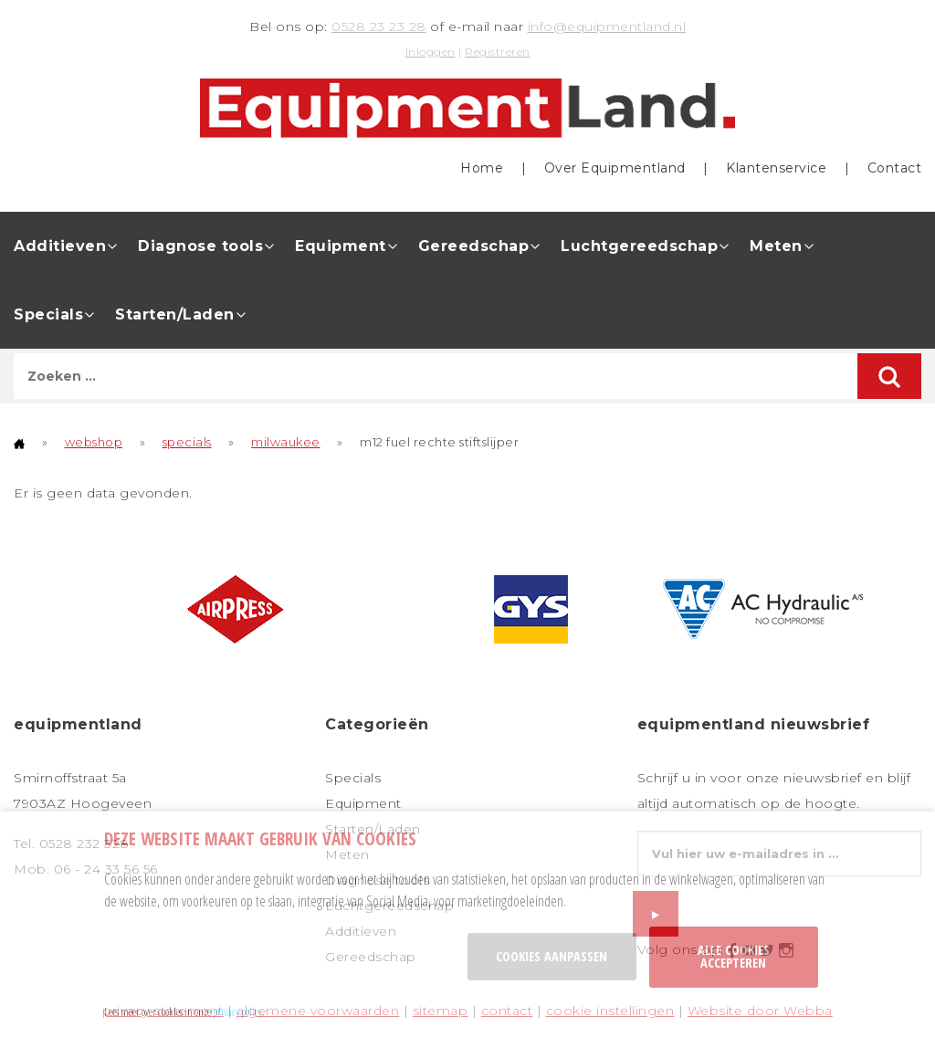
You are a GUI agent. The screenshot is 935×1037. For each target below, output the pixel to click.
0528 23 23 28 (378, 26)
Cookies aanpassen (551, 956)
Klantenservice (776, 168)
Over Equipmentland (615, 168)
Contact (894, 168)
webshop (94, 442)
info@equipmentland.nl (607, 26)
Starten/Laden (175, 314)
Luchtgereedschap (639, 246)
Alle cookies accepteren (734, 956)
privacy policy (237, 1011)
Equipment (340, 246)
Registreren (498, 51)
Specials (48, 314)
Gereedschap (474, 246)
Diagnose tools (200, 246)
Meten (776, 246)
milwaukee (285, 442)
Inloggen (430, 51)
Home (481, 168)
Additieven (60, 246)
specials (187, 442)
